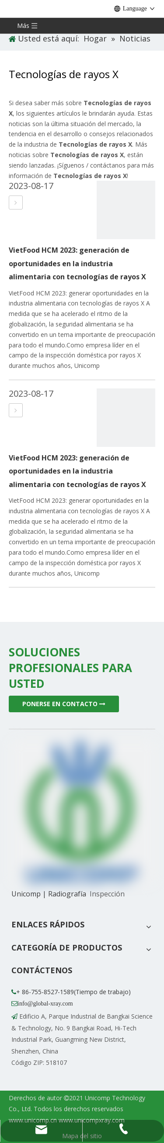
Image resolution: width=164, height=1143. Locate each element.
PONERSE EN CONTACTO (63, 704)
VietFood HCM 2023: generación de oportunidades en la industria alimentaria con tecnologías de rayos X (77, 263)
